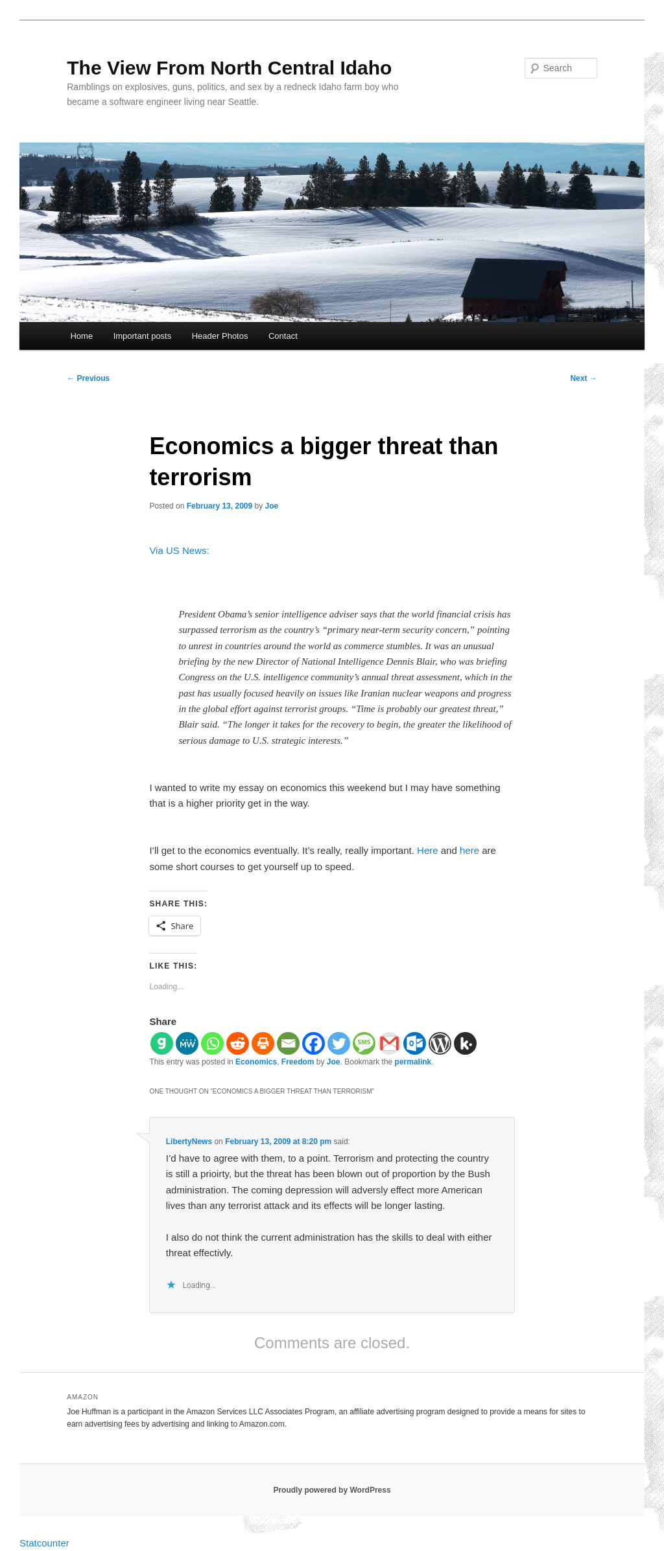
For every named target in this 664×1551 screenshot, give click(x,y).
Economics (256, 1061)
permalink (413, 1061)
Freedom (297, 1061)
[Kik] (465, 1043)
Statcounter (44, 1542)
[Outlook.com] (414, 1043)
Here (427, 850)
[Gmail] (389, 1043)
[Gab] (161, 1043)
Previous (88, 378)
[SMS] (364, 1043)
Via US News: (179, 550)
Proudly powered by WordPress (331, 1490)
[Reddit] (237, 1043)
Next (583, 378)
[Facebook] (313, 1043)
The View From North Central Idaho (229, 67)
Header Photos (220, 336)
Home (81, 336)
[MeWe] (187, 1043)
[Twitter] (338, 1043)
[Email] (288, 1043)
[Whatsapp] (212, 1043)
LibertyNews (189, 1141)
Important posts (142, 336)
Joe (272, 506)
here (469, 850)
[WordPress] (440, 1043)
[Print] (263, 1043)
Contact (283, 336)
